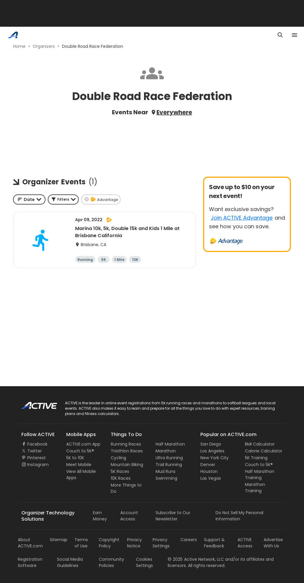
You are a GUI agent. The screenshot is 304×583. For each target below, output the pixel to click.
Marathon (166, 451)
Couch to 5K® (80, 451)
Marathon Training (255, 487)
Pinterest (36, 458)
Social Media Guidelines (70, 562)
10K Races (121, 478)
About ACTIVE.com (30, 543)
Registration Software (30, 562)
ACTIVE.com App (83, 444)
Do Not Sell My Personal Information (239, 516)
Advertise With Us (273, 543)
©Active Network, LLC (196, 559)
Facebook (37, 444)
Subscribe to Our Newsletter (173, 516)
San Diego (210, 444)
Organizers (44, 46)
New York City (214, 458)
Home (19, 46)
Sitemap (58, 540)
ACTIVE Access (245, 543)
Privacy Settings (161, 543)
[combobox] (29, 199)
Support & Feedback (214, 543)
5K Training (256, 458)
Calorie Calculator (263, 451)
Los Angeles (212, 451)
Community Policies (111, 562)
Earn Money (100, 516)
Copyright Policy (109, 543)
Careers (188, 540)
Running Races (126, 444)
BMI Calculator (260, 444)
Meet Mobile (78, 465)
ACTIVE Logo (34, 403)
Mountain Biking (127, 465)
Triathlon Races (127, 451)
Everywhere (174, 112)
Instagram (38, 465)
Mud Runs (165, 471)
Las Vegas (210, 478)
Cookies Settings (144, 562)
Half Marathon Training (259, 474)
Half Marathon (170, 444)
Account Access (129, 516)
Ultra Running (169, 458)
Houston (209, 471)
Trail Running (169, 465)
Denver (207, 465)
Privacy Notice (134, 543)
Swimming (166, 478)
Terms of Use (81, 543)
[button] (63, 199)
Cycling (118, 458)
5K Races (120, 471)
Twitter (34, 451)
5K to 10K (75, 458)
